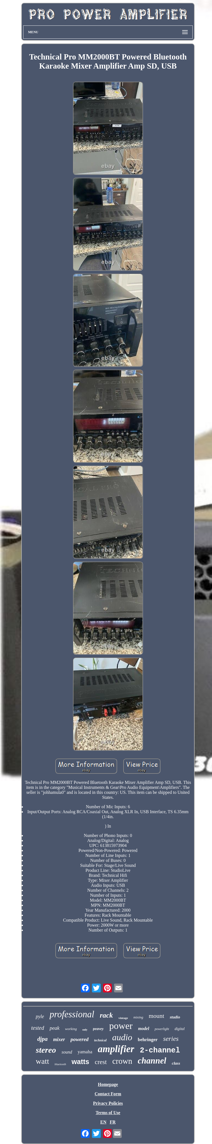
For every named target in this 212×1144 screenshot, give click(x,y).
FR (112, 1122)
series (171, 1038)
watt (42, 1061)
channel (152, 1060)
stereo (46, 1049)
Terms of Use (108, 1112)
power (120, 1026)
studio (175, 1017)
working (71, 1029)
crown (122, 1061)
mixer (59, 1039)
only (84, 1029)
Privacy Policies (108, 1103)
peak (55, 1028)
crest (101, 1062)
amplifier (116, 1049)
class (176, 1063)
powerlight (162, 1029)
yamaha (85, 1051)
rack (106, 1015)
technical (100, 1040)
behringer (148, 1039)
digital (179, 1029)
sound (67, 1052)
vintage (123, 1018)
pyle (40, 1016)
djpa (42, 1039)
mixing (138, 1017)
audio (122, 1037)
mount (156, 1015)
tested (37, 1028)
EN (103, 1122)
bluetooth (60, 1064)
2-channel (160, 1050)
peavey (98, 1029)
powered (79, 1039)
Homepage (108, 1084)
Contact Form (108, 1093)
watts (80, 1061)
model (143, 1028)
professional (71, 1014)
